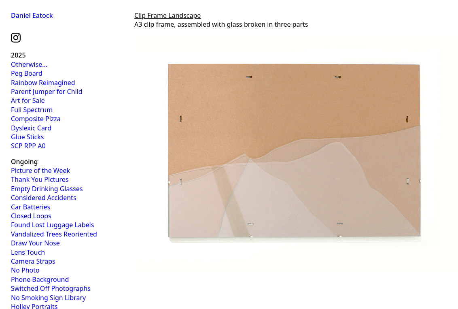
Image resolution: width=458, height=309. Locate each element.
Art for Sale (28, 100)
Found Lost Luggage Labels (52, 224)
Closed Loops (31, 215)
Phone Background (40, 279)
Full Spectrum (32, 109)
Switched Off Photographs (51, 288)
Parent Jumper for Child (47, 91)
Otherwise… (29, 64)
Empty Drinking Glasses (47, 188)
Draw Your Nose (35, 243)
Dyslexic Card (31, 128)
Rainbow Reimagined (43, 82)
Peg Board (26, 73)
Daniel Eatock (32, 15)
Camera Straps (33, 261)
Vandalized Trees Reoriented (54, 234)
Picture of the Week (40, 170)
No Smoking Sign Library (48, 297)
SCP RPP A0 (28, 145)
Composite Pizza (36, 118)
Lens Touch (28, 252)
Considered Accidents (43, 197)
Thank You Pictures (39, 179)
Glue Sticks (27, 136)
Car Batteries (30, 206)
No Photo (25, 270)
